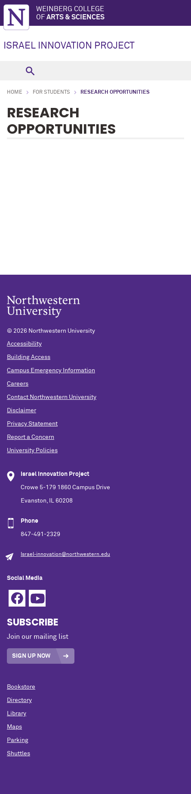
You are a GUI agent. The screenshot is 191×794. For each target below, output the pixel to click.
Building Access (28, 357)
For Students (51, 92)
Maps (14, 727)
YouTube (37, 598)
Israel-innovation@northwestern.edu (65, 554)
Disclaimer (21, 411)
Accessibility (24, 344)
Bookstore (21, 687)
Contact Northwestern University (51, 397)
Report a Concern (30, 437)
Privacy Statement (32, 424)
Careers (17, 384)
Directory (19, 700)
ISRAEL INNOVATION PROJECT (69, 46)
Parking (17, 740)
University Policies (32, 451)
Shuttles (18, 754)
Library (16, 714)
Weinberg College (113, 13)
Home (14, 92)
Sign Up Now (31, 656)
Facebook (17, 598)
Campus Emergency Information (51, 371)
